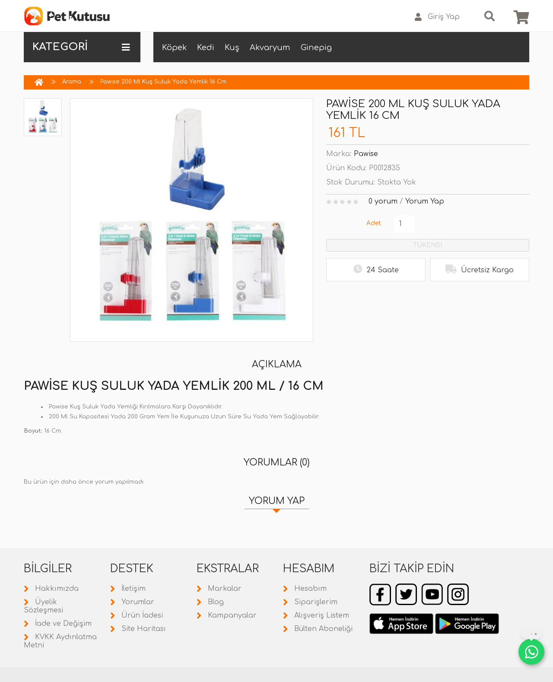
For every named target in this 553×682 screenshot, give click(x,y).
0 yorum (383, 201)
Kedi (205, 47)
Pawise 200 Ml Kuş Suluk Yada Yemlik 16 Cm (163, 82)
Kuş (232, 47)
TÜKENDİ (427, 245)
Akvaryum (270, 47)
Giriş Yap (437, 17)
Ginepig (316, 47)
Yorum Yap (424, 201)
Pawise (366, 154)
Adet (373, 223)
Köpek (174, 47)
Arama (71, 82)
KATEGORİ (81, 47)
